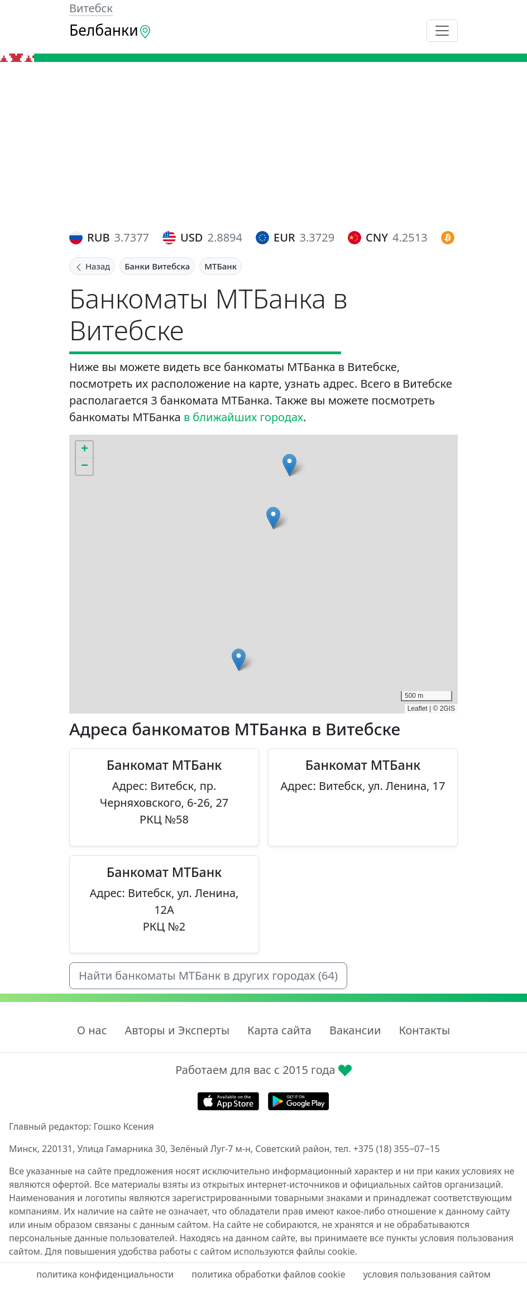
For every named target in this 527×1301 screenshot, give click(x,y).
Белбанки (110, 30)
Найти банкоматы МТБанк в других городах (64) (208, 975)
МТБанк (220, 266)
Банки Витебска (157, 266)
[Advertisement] (263, 146)
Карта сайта (279, 1030)
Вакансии (355, 1030)
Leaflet (418, 708)
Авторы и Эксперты (177, 1030)
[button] (239, 659)
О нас (92, 1030)
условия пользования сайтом (426, 1274)
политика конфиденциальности (105, 1274)
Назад (92, 266)
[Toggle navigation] (442, 31)
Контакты (424, 1030)
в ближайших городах (243, 417)
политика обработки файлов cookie (268, 1274)
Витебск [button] (91, 8)
